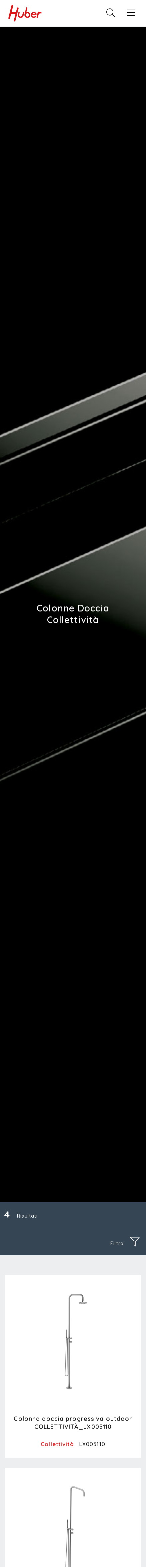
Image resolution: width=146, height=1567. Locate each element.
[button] (131, 13)
